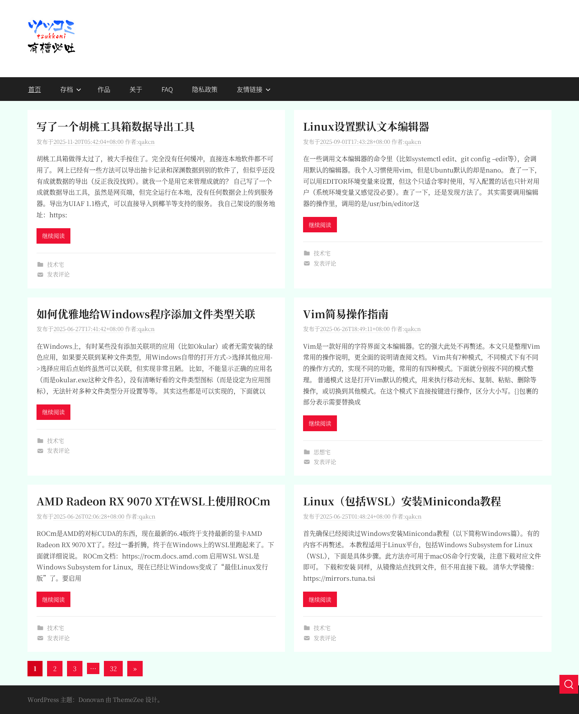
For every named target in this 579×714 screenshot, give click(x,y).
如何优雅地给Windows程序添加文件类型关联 (146, 313)
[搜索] (568, 684)
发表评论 (58, 274)
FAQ (167, 89)
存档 (70, 89)
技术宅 (55, 264)
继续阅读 (53, 236)
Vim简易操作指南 (346, 313)
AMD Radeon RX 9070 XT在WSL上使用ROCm (153, 500)
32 (113, 668)
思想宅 (322, 452)
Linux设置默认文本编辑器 (366, 126)
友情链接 (254, 89)
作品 (104, 89)
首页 (34, 89)
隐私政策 (205, 89)
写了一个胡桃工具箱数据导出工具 (116, 126)
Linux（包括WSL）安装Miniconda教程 (402, 500)
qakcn (146, 141)
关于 (136, 89)
